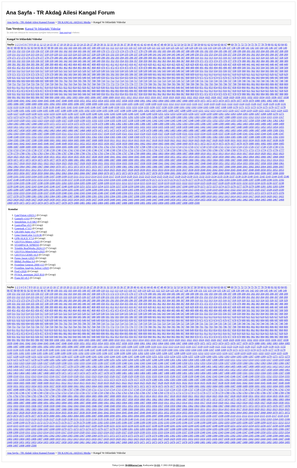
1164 (200, 107)
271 (14, 57)
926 (272, 90)
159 (52, 51)
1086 (16, 103)
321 (248, 57)
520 (56, 70)
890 (103, 90)
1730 (275, 146)
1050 (76, 100)
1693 (52, 146)
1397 (209, 123)
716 (131, 80)
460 (56, 67)
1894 (154, 159)
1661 (136, 143)
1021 (183, 97)
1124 (241, 103)
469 (98, 67)
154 (28, 51)
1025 (207, 97)
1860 (227, 156)
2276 (233, 186)
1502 (10, 133)
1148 (105, 107)
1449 (245, 126)
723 (164, 80)
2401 (154, 196)
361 (155, 60)
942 (66, 93)
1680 (251, 143)
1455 (281, 126)
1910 (251, 159)
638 (47, 77)
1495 (245, 130)
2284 (281, 186)
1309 (233, 117)
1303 (197, 117)
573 (23, 74)
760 (56, 84)
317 (230, 57)
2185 (239, 179)
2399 (142, 196)
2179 (203, 179)
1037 (280, 97)
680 (244, 77)
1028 (225, 97)
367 (183, 60)
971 (202, 93)
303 (164, 57)
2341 (70, 192)
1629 (221, 140)
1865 (257, 156)
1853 (184, 156)
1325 (52, 120)
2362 (197, 192)
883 (70, 90)
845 (173, 87)
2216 (148, 183)
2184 (233, 179)
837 (136, 87)
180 (150, 51)
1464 (58, 130)
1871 (16, 159)
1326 (58, 120)
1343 (160, 120)
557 (230, 70)
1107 (142, 103)
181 (155, 51)
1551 (28, 136)
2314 (184, 189)
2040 (203, 169)
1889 (124, 159)
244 (169, 54)
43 (145, 44)
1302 (191, 117)
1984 (142, 166)
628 (281, 74)
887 (89, 90)
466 (84, 67)
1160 (176, 107)
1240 (94, 113)
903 (164, 90)
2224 (196, 183)
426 (178, 64)
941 (61, 93)
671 (202, 77)
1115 (188, 103)
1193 (93, 110)
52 (175, 44)
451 (14, 67)
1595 (16, 140)
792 (206, 84)
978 (234, 93)
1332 (94, 120)
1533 (196, 133)
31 (105, 44)
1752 (130, 150)
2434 (76, 199)
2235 (263, 183)
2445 (142, 199)
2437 (94, 199)
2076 (142, 173)
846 (178, 87)
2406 (184, 196)
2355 (154, 192)
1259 (209, 113)
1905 (221, 159)
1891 (136, 159)
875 (33, 90)
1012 (129, 97)
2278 (245, 186)
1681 (257, 143)
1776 (275, 150)
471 (108, 67)
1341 (148, 120)
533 (117, 70)
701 (61, 80)
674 (216, 77)
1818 (251, 153)
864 (262, 87)
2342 (76, 192)
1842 (118, 156)
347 (89, 60)
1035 (268, 97)
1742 (70, 150)
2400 (148, 196)
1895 (160, 159)
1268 (263, 113)
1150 (116, 107)
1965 (28, 166)
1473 (112, 130)
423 (164, 64)
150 (9, 51)
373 (211, 60)
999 (52, 97)
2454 (197, 199)
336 (37, 60)
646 (84, 77)
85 (286, 44)
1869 (281, 156)
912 (206, 90)
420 (150, 64)
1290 (118, 117)
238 (141, 54)
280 (56, 57)
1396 (203, 123)
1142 (69, 107)
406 (84, 64)
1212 (207, 110)
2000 (239, 166)
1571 (148, 136)
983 (258, 93)
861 (248, 87)
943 (70, 93)
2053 (281, 169)
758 (47, 84)
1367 (28, 123)
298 (141, 57)
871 (14, 90)
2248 (64, 186)
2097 (269, 173)
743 (258, 80)
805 (267, 84)
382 (253, 60)
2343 (82, 192)
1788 (70, 153)
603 (164, 74)
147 (276, 47)
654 (122, 77)
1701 (100, 146)
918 (234, 90)
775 (127, 84)
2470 (16, 202)
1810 (203, 153)
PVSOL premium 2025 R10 (29, 274)
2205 (82, 183)
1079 (251, 100)
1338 (130, 120)
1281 (64, 117)
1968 (46, 166)
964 (169, 93)
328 (281, 57)
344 (75, 60)
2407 (191, 196)
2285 (10, 189)
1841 (112, 156)
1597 (28, 140)
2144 (274, 176)
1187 (57, 110)
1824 (10, 156)
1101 (106, 103)
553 (211, 70)
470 (103, 67)
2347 (106, 192)
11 (38, 44)
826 (84, 87)
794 (216, 84)
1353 (221, 120)
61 (205, 44)
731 (201, 80)
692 (19, 80)
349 (98, 60)
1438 (179, 126)
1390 (167, 123)
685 (267, 77)
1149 (110, 107)
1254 (179, 113)
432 (206, 64)
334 (28, 60)
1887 (112, 159)
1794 (106, 153)
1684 (275, 143)
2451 (179, 199)
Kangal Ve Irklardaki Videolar (42, 28)
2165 (118, 179)
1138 (45, 107)
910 (197, 90)
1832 (58, 156)
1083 (275, 100)
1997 (221, 166)
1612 (118, 140)
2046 (239, 169)
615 (220, 74)
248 (187, 54)
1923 (52, 163)
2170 (148, 179)
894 (122, 90)
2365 (215, 192)
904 (169, 90)
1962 (10, 166)
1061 (142, 100)
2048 (251, 169)
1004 (81, 97)
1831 (52, 156)
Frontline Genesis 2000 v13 (29, 264)
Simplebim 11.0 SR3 (25, 221)
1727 (257, 146)
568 (281, 70)
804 (263, 84)
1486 (191, 130)
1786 (58, 153)
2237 (275, 183)
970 (197, 93)
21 (71, 44)
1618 (154, 140)
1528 (166, 133)
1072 (209, 100)
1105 (130, 103)
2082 (179, 173)
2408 (197, 196)
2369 (239, 192)
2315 (190, 189)
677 (230, 77)
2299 (94, 189)
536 (131, 70)
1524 (142, 133)
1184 (39, 110)
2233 (251, 183)
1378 (94, 123)
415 (126, 64)
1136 (33, 107)
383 (258, 60)
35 (118, 44)
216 (37, 54)
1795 (112, 153)
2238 (281, 183)
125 (172, 47)
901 (155, 90)
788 (188, 84)
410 (103, 64)
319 (239, 57)
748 (281, 80)
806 (272, 84)
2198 (40, 183)
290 (103, 57)
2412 (221, 196)
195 (220, 51)
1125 (247, 103)
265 (267, 54)
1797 (124, 153)
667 (183, 77)
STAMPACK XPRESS (26, 244)
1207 (176, 110)
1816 (239, 153)
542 (159, 70)
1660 (130, 143)
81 (272, 44)
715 (126, 80)
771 (108, 84)
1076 (233, 100)
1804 (167, 153)
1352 (215, 120)
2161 (94, 179)
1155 (146, 107)
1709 (148, 146)
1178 (283, 107)
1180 (16, 110)
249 (192, 54)
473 (117, 67)
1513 (76, 133)
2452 (184, 199)
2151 (34, 179)
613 (211, 74)
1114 (182, 103)
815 (33, 87)
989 (286, 93)
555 (220, 70)
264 (262, 54)
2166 (124, 179)
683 (258, 77)
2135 (220, 176)
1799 (136, 153)
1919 (28, 163)
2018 (70, 169)
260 (244, 54)
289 (98, 57)
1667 (173, 143)
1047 (58, 100)
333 (23, 60)
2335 (34, 192)
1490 (215, 130)
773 (117, 84)
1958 (263, 163)
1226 (10, 113)
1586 (239, 136)
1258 (203, 113)
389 (286, 60)
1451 (257, 126)
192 (206, 51)
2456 (209, 199)
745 (267, 80)
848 (187, 87)
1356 (239, 120)
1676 (227, 143)
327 (277, 57)
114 (121, 47)
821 (61, 87)
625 (267, 74)
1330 (82, 120)
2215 (142, 183)
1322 (34, 120)
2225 (203, 183)
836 (131, 87)
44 (148, 44)
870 (9, 90)
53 (178, 44)
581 (61, 74)
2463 (251, 199)
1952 (227, 163)
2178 (197, 179)
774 (122, 84)
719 (145, 80)
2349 (118, 192)
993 (23, 97)
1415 (40, 126)
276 (37, 57)
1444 (215, 126)
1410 (10, 126)
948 (94, 93)
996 (37, 97)
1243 (112, 113)
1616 (142, 140)
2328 (269, 189)
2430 (52, 199)
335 (33, 60)
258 (234, 54)
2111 (76, 176)
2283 (275, 186)
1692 (46, 146)
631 (14, 77)
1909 (245, 159)
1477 (136, 130)
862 (253, 87)
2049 (257, 169)
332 (19, 60)
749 (286, 80)
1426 (106, 126)
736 (225, 80)
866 (272, 87)
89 (18, 47)
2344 (88, 192)
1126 (253, 103)
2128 (177, 176)
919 (239, 90)
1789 (76, 153)
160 (56, 51)
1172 (247, 107)
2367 (227, 192)
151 (14, 51)
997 (42, 97)
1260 (215, 113)
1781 (28, 153)
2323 (239, 189)
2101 (16, 176)
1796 (118, 153)
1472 (106, 130)
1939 (148, 163)
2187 (251, 179)
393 (23, 64)
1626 (203, 140)
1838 (94, 156)
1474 (118, 130)
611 (202, 74)
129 (191, 47)
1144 (81, 107)
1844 (130, 156)
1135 (27, 107)
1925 (64, 163)
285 (80, 57)
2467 (275, 199)
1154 (140, 107)
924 (262, 90)
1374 (70, 123)
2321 (227, 189)
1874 (34, 159)
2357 (167, 192)
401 (61, 64)
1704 (118, 146)
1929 (88, 163)
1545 (269, 133)
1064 (160, 100)
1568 (130, 136)
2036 (179, 169)
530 (103, 70)
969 (192, 93)
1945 (184, 163)
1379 (100, 123)
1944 (179, 163)
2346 (100, 192)
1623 (184, 140)
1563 (100, 136)
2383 (46, 196)
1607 (88, 140)
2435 (82, 199)
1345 (173, 120)
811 (14, 87)
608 (188, 74)
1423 (88, 126)
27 (91, 44)
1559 (76, 136)
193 (211, 51)
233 (117, 54)
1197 (116, 110)
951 (108, 93)
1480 (154, 130)
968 (188, 93)
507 (277, 67)
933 (23, 93)
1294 (142, 117)
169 (98, 51)
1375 (76, 123)
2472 (28, 202)
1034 (262, 97)
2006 (275, 166)
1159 (170, 107)
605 (173, 74)
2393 (106, 196)
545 (173, 70)
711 (108, 80)
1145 (87, 107)
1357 (245, 120)
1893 (148, 159)
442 (253, 64)
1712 (166, 146)
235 (126, 54)
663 (164, 77)
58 (195, 44)
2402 (160, 196)
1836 (82, 156)
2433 (70, 199)
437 (230, 64)
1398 (215, 123)
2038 (190, 169)
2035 (172, 169)
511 (14, 70)
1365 (16, 123)
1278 (46, 117)
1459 (28, 130)
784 (169, 84)
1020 (177, 97)
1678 (239, 143)
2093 (245, 173)
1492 (227, 130)
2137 (232, 176)
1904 (215, 159)
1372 (58, 123)
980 (244, 93)
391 (14, 64)
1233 (52, 113)
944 (75, 93)
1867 (269, 156)
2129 (183, 176)
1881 (76, 159)
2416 (245, 196)
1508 (46, 133)
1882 (82, 159)
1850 (167, 156)
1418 (58, 126)
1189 (69, 110)
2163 (106, 179)
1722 (227, 146)
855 (220, 87)
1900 (191, 159)
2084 (191, 173)
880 (56, 90)
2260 (136, 186)
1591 (269, 136)
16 (54, 44)
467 (89, 67)
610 (197, 74)
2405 (179, 196)
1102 (112, 103)
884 (75, 90)
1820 (263, 153)
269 (286, 54)
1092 (52, 103)
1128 (265, 103)
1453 (269, 126)
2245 (46, 186)
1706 (130, 146)
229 (98, 54)
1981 (124, 166)
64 (215, 44)
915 (220, 90)
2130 (189, 176)
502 (253, 67)
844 (169, 87)
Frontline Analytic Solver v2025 (31, 267)
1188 (63, 110)
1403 (245, 123)
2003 (257, 166)
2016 (58, 169)
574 (28, 74)
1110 (159, 103)
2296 (76, 189)
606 (178, 74)
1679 (245, 143)
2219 (166, 183)
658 (141, 77)
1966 (34, 166)
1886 (106, 159)
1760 (179, 150)
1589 (257, 136)
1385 (136, 123)
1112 (171, 103)
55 (185, 44)
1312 (251, 117)
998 (47, 97)
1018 (165, 97)
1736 (34, 150)
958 (141, 93)
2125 (159, 176)
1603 (64, 140)
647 (89, 77)
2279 (251, 186)
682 (253, 77)
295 (127, 57)
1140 (57, 107)
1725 (245, 146)
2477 (58, 202)
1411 (16, 126)
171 (108, 51)
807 (277, 84)
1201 (140, 110)
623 (258, 74)
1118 (206, 103)
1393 (184, 123)
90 (22, 47)
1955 (245, 163)
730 (197, 80)
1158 (164, 107)
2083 (184, 173)
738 (234, 80)
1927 (76, 163)
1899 (184, 159)
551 (201, 70)
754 (28, 84)
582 (66, 74)
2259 (130, 186)
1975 (88, 166)
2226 (209, 183)
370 (197, 60)
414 (122, 64)
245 (173, 54)
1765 (209, 150)
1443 (209, 126)
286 (84, 57)
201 (248, 51)
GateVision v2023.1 (25, 215)
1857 (209, 156)
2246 (52, 186)
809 (286, 84)
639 (52, 77)
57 (192, 44)
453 (23, 67)
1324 (46, 120)
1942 (167, 163)
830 (103, 87)
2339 (58, 192)
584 (75, 74)
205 (267, 51)
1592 (275, 136)
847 (183, 87)
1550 (22, 136)
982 (253, 93)
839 (145, 87)
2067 (88, 173)
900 (150, 90)
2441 (118, 199)
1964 (22, 166)
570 (9, 74)
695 (33, 80)
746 (272, 80)
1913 (269, 159)
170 (103, 51)
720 (150, 80)
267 (277, 54)
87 (12, 47)
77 (259, 44)
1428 (118, 126)
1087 (22, 103)
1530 (179, 133)
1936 (130, 163)
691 (14, 80)
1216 (231, 110)
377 (230, 60)
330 (9, 60)
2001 (245, 166)
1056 (112, 100)
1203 (152, 110)
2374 (269, 192)
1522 (130, 133)
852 (206, 87)
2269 (191, 186)
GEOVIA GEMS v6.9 (26, 254)
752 (19, 84)
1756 (154, 150)
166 (84, 51)
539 (145, 70)
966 (178, 93)
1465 (64, 130)
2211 (118, 183)
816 (37, 87)
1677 (233, 143)
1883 (88, 159)
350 (103, 60)
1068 (184, 100)
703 (70, 80)
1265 (245, 113)
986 (272, 93)
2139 (244, 176)
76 (255, 44)
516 (37, 70)
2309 (154, 189)
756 (37, 84)
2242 (28, 186)
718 (141, 80)
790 (197, 84)
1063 (154, 100)
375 (220, 60)
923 (258, 90)
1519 (112, 133)
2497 (179, 202)
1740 (58, 150)
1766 (215, 150)
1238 (82, 113)
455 (33, 67)
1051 (82, 100)
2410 (209, 196)
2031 (148, 169)
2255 (106, 186)
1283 (76, 117)
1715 (184, 146)
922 (253, 90)
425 (173, 64)
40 (135, 44)
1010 (117, 97)
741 (248, 80)
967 (183, 93)
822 (66, 87)
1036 (274, 97)
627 (277, 74)
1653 (88, 143)
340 (56, 60)
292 (113, 57)
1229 (28, 113)
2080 (167, 173)
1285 (88, 117)
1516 (94, 133)
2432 (64, 199)
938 (47, 93)
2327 (263, 189)
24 (81, 44)
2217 (154, 183)
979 (239, 93)
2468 (281, 199)
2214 (136, 183)
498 (234, 67)
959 (145, 93)
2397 (130, 196)
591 (108, 74)
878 (47, 90)
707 (89, 80)
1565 (112, 136)
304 (169, 57)
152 (19, 51)
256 (225, 54)
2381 (34, 196)
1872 (22, 159)
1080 (257, 100)
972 (206, 93)
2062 (58, 173)
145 (266, 47)
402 (66, 64)
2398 (136, 196)
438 (234, 64)
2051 (269, 169)
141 (247, 47)
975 (220, 93)
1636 (263, 140)
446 (272, 64)
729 (192, 80)
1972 (70, 166)
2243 (34, 186)
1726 (251, 146)
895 (127, 90)
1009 (111, 97)
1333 (100, 120)
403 (70, 64)
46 (155, 44)
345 (80, 60)
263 (258, 54)
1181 (22, 110)
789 (192, 84)
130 (196, 47)
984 (263, 93)
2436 (88, 199)
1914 (275, 159)
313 (211, 57)
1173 (253, 107)
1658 (118, 143)
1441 (196, 126)
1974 (82, 166)
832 (112, 87)
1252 (167, 113)
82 (276, 44)
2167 (130, 179)
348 (94, 60)
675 (220, 77)
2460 (233, 199)
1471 (100, 130)
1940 (154, 163)
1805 (173, 153)
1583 (221, 136)
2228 (221, 183)
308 (188, 57)
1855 (197, 156)
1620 (166, 140)
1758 (167, 150)
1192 (87, 110)
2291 (46, 189)
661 (155, 77)
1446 (227, 126)
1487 (197, 130)
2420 (269, 196)
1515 (88, 133)
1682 (263, 143)
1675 (221, 143)
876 (37, 90)
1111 (165, 103)
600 (150, 74)
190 (197, 51)
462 (66, 67)
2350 (124, 192)
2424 (16, 199)
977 (230, 93)
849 (192, 87)
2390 (88, 196)
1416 (46, 126)
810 (9, 87)
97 (45, 47)
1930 (94, 163)
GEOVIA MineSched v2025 (29, 251)
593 (117, 74)
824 (75, 87)
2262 (148, 186)
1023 (195, 97)
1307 (221, 117)
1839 (100, 156)
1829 (40, 156)
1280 (58, 117)
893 (117, 90)
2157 (70, 179)
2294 (64, 189)
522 (66, 70)
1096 (76, 103)
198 (234, 51)
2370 (245, 192)
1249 (148, 113)
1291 (124, 117)
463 (70, 67)
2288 (28, 189)
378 (234, 60)
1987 (160, 166)
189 (192, 51)
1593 (281, 136)
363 (164, 60)
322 (253, 57)
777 (136, 84)
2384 (52, 196)
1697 (76, 146)
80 (269, 44)
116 (130, 47)
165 (80, 51)
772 (113, 84)
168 (94, 51)
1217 (237, 110)
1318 (10, 120)
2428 (40, 199)
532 (112, 70)
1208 (182, 110)
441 (248, 64)
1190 (75, 110)
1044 (40, 100)
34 (115, 44)
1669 (184, 143)
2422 (281, 196)
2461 (239, 199)
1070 (197, 100)
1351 (209, 120)
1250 (154, 113)
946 (84, 93)
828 (94, 87)
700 (56, 80)
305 (173, 57)
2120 (129, 176)
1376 (82, 123)
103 (70, 47)
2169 (142, 179)
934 (28, 93)
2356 (160, 192)
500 (244, 67)
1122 (230, 103)
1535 (209, 133)
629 (286, 74)
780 (150, 84)
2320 (221, 189)
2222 (184, 183)
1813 (221, 153)
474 (122, 67)
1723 (233, 146)
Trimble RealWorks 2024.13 (29, 248)
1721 (221, 146)
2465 (263, 199)
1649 (64, 143)
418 (141, 64)
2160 (88, 179)
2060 (46, 173)
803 (258, 84)
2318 (209, 189)
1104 (124, 103)
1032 (249, 97)
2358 (173, 192)
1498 (263, 130)
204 (263, 51)
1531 (184, 133)
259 (239, 54)
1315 (269, 117)
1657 (112, 143)
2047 (245, 169)
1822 (275, 153)
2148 (16, 179)
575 (33, 74)
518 (47, 70)
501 (248, 67)
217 (42, 54)
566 (272, 70)
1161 (182, 107)
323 (258, 57)
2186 (245, 179)
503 (258, 67)
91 (25, 47)
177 (136, 51)
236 (131, 54)
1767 (221, 150)
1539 (233, 133)
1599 (40, 140)
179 (145, 51)
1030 (237, 97)
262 (253, 54)
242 (159, 54)
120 (149, 47)
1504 (22, 133)
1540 (239, 133)
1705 (124, 146)
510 (9, 70)
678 (234, 77)
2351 (130, 192)
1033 (255, 97)
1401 (233, 123)
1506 (34, 133)
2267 (179, 186)
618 (234, 74)
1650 (70, 143)
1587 (245, 136)
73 (245, 44)
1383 (124, 123)
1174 (259, 107)
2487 (118, 202)
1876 (46, 159)
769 (98, 84)
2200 (52, 183)
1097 (82, 103)
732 (206, 80)
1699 (88, 146)
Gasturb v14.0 (22, 218)
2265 (167, 186)
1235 (64, 113)
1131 (283, 103)
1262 (227, 113)
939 (52, 93)
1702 (106, 146)
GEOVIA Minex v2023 (27, 241)
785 (173, 84)
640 (56, 77)
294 (122, 57)
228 (94, 54)
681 (248, 77)
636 (37, 77)
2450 (173, 199)
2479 (70, 202)
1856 (203, 156)
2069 (100, 173)
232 (112, 54)
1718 (203, 146)
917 (230, 90)
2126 (165, 176)
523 (70, 70)
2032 (154, 169)
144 (261, 47)
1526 (154, 133)
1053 (94, 100)
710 (103, 80)
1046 (52, 100)
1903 (209, 159)
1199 (128, 110)
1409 (281, 123)
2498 (184, 202)
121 (154, 47)
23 (78, 44)
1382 (118, 123)
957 (136, 93)
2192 (281, 179)
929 (286, 90)
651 (108, 77)
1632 (239, 140)
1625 (196, 140)
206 (272, 51)
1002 (69, 97)
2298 (88, 189)
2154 (52, 179)
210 (9, 54)
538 (141, 70)
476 (131, 67)
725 (173, 80)
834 (122, 87)
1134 (22, 107)
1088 (28, 103)
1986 (154, 166)
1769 (233, 150)
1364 (10, 123)
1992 (191, 166)
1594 (10, 140)
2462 (245, 199)
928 (281, 90)
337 (42, 60)
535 (126, 70)
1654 (94, 143)
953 (117, 93)
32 (108, 44)
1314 (263, 117)
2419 (263, 196)
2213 (130, 183)
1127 (259, 103)
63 (212, 44)
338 (47, 60)
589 (98, 74)
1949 (209, 163)
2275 (227, 186)
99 (52, 47)
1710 (154, 146)
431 (201, 64)
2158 (76, 179)
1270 (275, 113)
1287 (100, 117)
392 (19, 64)
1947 (197, 163)
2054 (10, 173)
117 (135, 47)
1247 (136, 113)
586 (84, 74)
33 (111, 44)
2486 (112, 202)
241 (155, 54)
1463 (52, 130)
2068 (94, 173)
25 (85, 44)
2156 (64, 179)
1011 (123, 97)
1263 (233, 113)
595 (127, 74)
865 (267, 87)
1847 (148, 156)
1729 (269, 146)
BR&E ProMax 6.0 (24, 261)
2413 (227, 196)
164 (75, 51)
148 (280, 47)
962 (159, 93)
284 (75, 57)
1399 (221, 123)
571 (14, 74)
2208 (100, 183)
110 (103, 47)
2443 (130, 199)
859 (239, 87)
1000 (57, 97)
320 (244, 57)
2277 (239, 186)
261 (248, 54)
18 (61, 44)
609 (192, 74)
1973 (76, 166)
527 (89, 70)
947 (89, 93)
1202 (146, 110)
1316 (275, 117)
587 (89, 74)
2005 (269, 166)
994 (28, 97)
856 (225, 87)
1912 (263, 159)
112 (112, 47)
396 (37, 64)
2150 (28, 179)
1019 (171, 97)
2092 (239, 173)
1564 (106, 136)
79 (265, 44)
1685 (281, 143)
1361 (269, 120)
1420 (70, 126)
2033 (160, 169)
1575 (173, 136)
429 (192, 64)
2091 (233, 173)
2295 (70, 189)
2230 (233, 183)
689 (286, 77)
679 (239, 77)
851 (201, 87)
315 (220, 57)
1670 (191, 143)
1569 (136, 136)
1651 (76, 143)
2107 (52, 176)
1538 (227, 133)
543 (164, 70)
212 (18, 54)
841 (155, 87)
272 (19, 57)
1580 (203, 136)
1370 (46, 123)
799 (239, 84)
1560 (82, 136)
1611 (112, 140)
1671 (197, 143)
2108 (58, 176)
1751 (124, 150)
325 (267, 57)
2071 (112, 173)
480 (150, 67)
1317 (281, 117)
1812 (215, 153)
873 (23, 90)
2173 (167, 179)
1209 (189, 110)
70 (235, 44)
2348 (112, 192)
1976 (94, 166)
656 (131, 77)
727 (183, 80)
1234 (58, 113)
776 (131, 84)
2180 (209, 179)
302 (159, 57)
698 (47, 80)
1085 (10, 103)
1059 (130, 100)
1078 (245, 100)
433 (211, 64)
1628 (215, 140)
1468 (82, 130)
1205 (164, 110)
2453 (191, 199)
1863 (245, 156)
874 (28, 90)
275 (33, 57)
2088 (215, 173)
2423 (10, 199)
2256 (112, 186)
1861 (233, 156)
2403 (167, 196)
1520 (118, 133)
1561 (88, 136)
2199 (46, 183)
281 (61, 57)
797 (230, 84)
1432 (142, 126)
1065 (167, 100)
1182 (27, 110)
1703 (112, 146)
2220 (172, 183)
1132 (10, 107)
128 (186, 47)
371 (202, 60)
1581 (209, 136)
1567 (124, 136)
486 (178, 67)
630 (9, 77)
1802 (154, 153)
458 (47, 67)
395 (33, 64)
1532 (190, 133)
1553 (40, 136)
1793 (100, 153)
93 (32, 47)
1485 (184, 130)
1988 (167, 166)
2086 (203, 173)
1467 (76, 130)
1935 (124, 163)
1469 (88, 130)
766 (84, 84)
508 (281, 67)
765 (80, 84)
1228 (22, 113)
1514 (82, 133)
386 (272, 60)
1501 (281, 130)
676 (225, 77)
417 (136, 64)
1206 (170, 110)
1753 (136, 150)
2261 (142, 186)
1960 (275, 163)
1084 (281, 100)
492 (206, 67)
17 (58, 44)
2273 (215, 186)
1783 (40, 153)
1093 (58, 103)
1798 (130, 153)
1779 (16, 153)
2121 (135, 176)
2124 (153, 176)
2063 (64, 173)
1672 (203, 143)
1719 (209, 146)
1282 (70, 117)
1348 (191, 120)
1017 (159, 97)
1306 (215, 117)
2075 (136, 173)
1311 (245, 117)
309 (192, 57)
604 (169, 74)
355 (127, 60)
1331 (88, 120)
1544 (263, 133)
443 (258, 64)
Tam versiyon (65, 32)
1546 (275, 133)
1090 (40, 103)
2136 (226, 176)
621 (248, 74)
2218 (160, 183)
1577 (184, 136)
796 (225, 84)
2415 (239, 196)
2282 (269, 186)
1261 (221, 113)
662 (159, 77)
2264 (160, 186)
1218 (243, 110)
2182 (221, 179)
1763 (197, 150)
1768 (227, 150)
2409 (203, 196)
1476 (130, 130)
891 (108, 90)
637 (42, 77)
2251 (82, 186)
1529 (172, 133)
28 (94, 44)
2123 (147, 176)
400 (56, 64)
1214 (219, 110)
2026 (118, 169)
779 (145, 84)
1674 (215, 143)
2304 (124, 189)
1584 (227, 136)
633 (23, 77)
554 (216, 70)
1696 (70, 146)
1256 (191, 113)
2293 (58, 189)
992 (19, 97)
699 (52, 80)
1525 (148, 133)
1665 (160, 143)
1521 (124, 133)
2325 (251, 189)
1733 (16, 150)
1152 (128, 107)
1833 (64, 156)
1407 (269, 123)
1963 (16, 166)
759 (52, 84)
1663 (148, 143)
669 (192, 77)
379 (239, 60)
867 (277, 87)
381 (248, 60)
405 (80, 64)
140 (243, 47)
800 (244, 84)
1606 (82, 140)
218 (47, 54)
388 (281, 60)
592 (113, 74)
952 (113, 93)
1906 (227, 159)
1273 (16, 117)
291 (108, 57)
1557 (64, 136)
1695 (64, 146)
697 (42, 80)
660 (150, 77)
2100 (10, 176)
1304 (203, 117)
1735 (28, 150)
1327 (64, 120)
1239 (88, 113)
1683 (269, 143)
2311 (167, 189)
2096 (263, 173)
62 (208, 44)
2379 (22, 196)
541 (155, 70)
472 (113, 67)
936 (37, 93)
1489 (209, 130)
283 (70, 57)
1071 (203, 100)
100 (56, 47)
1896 (167, 159)
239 (145, 54)
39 (131, 44)
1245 (124, 113)
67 (225, 44)
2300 (100, 189)
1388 (154, 123)
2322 (233, 189)
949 (98, 93)
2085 (197, 173)
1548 (10, 136)
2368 (233, 192)
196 (225, 51)
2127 (171, 176)
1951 (221, 163)
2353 (142, 192)
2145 (280, 176)
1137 (39, 107)
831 (108, 87)
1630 (227, 140)
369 (192, 60)
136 (224, 47)
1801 (148, 153)
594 (122, 74)
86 (8, 47)
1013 (135, 97)
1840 (106, 156)
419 (145, 64)
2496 (173, 202)
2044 (227, 169)
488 (188, 67)
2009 (16, 169)
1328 (70, 120)
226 (84, 54)
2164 (112, 179)
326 (272, 57)
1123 (235, 103)
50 (168, 44)
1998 (227, 166)
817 (42, 87)
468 (94, 67)
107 (89, 47)
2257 (118, 186)
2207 (94, 183)
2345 (94, 192)
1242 (106, 113)
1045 (46, 100)
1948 (203, 163)
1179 (10, 110)
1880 (70, 159)
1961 (281, 163)
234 (122, 54)
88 (15, 47)
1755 (148, 150)
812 (18, 87)
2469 (10, 202)
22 (74, 44)
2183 (227, 179)
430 (197, 64)
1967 (40, 166)
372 (206, 60)
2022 (94, 169)
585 (80, 74)
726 (178, 80)
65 (219, 44)
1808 (191, 153)
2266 (173, 186)
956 (131, 93)
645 (80, 77)
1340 (142, 120)
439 (239, 64)
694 (28, 80)
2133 (208, 176)
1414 (34, 126)
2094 (251, 173)
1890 (130, 159)
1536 (215, 133)
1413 (28, 126)
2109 (64, 176)
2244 (40, 186)
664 (169, 77)
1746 (94, 150)
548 (187, 70)
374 (216, 60)
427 (183, 64)
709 (98, 80)
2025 (112, 169)
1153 (134, 107)
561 (248, 70)
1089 (34, 103)
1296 (154, 117)
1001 (63, 97)
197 (230, 51)
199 (239, 51)
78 (262, 44)
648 (94, 77)
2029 (136, 169)
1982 (130, 166)
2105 (40, 176)
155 (33, 51)
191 (202, 51)
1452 (263, 126)
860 (244, 87)
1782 (34, 153)
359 (145, 60)
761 (61, 84)
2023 (100, 169)
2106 (46, 176)
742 (253, 80)
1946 (191, 163)
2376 (281, 192)
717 (136, 80)
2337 (46, 192)
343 (70, 60)
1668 (179, 143)
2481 (82, 202)
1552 (34, 136)
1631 (233, 140)
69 (232, 44)
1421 (76, 126)
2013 (40, 169)
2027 (124, 169)
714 (122, 80)
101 (61, 47)
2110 (70, 176)
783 (164, 84)
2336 (40, 192)
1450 (251, 126)
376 (225, 60)
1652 (82, 143)
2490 (136, 202)
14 (48, 44)
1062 (148, 100)
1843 (124, 156)
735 (220, 80)
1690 (34, 146)
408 (94, 64)
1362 (275, 120)
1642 (22, 143)
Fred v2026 (20, 271)
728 (187, 80)
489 (192, 67)
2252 (88, 186)
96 (42, 47)
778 (141, 84)
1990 (179, 166)
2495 (167, 202)
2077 (148, 173)
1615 (136, 140)
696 (37, 80)
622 (253, 74)
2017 (64, 169)
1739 (52, 150)
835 (126, 87)
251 (201, 54)
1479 (148, 130)
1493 (233, 130)
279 (52, 57)
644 (75, 77)
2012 (34, 169)
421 (155, 64)
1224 (279, 110)
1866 (263, 156)
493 (211, 67)
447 (277, 64)
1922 (46, 163)
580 (56, 74)
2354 (148, 192)
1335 (112, 120)
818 (47, 87)
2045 (233, 169)
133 (210, 47)
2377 (10, 196)
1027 (219, 97)
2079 (160, 173)
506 (272, 67)
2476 (52, 202)
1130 (277, 103)
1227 (16, 113)
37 (125, 44)
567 (277, 70)
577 (42, 74)
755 (33, 84)
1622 (179, 140)
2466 (269, 199)
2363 (203, 192)
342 (66, 60)
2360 (184, 192)
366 (178, 60)
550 (197, 70)
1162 (188, 107)
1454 (275, 126)
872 (19, 90)
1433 (148, 126)
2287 (22, 189)
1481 (160, 130)
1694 (58, 146)
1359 (257, 120)
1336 (118, 120)
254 (216, 54)
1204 (158, 110)
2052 (275, 169)
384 (263, 60)
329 (286, 57)
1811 (209, 153)
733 (211, 80)
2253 (94, 186)
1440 (190, 126)
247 (183, 54)
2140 (250, 176)
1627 (209, 140)
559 (239, 70)
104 (75, 47)
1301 (184, 117)
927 (277, 90)
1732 (10, 150)
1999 (233, 166)
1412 (22, 126)
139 (238, 47)
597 (136, 74)
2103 (28, 176)
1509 (52, 133)
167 (89, 51)
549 (192, 70)
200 (244, 51)
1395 (197, 123)
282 (66, 57)
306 (178, 57)
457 (42, 67)
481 (155, 67)
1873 (28, 159)
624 (262, 74)
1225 (285, 110)
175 (127, 51)
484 (169, 67)
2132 (202, 176)
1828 (34, 156)
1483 (173, 130)
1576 (179, 136)
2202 (64, 183)
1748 (106, 150)
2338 (52, 192)
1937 (136, 163)
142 (252, 47)
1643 (28, 143)
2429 (46, 199)
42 (141, 44)
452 (19, 67)
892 (113, 90)
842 (159, 87)
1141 (63, 107)
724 (169, 80)
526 (84, 70)
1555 (52, 136)
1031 (243, 97)
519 (51, 70)
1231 (40, 113)
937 (42, 93)
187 (183, 51)
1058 (124, 100)
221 (61, 54)
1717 (196, 146)
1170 (235, 107)
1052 (88, 100)
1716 (190, 146)
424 (169, 64)
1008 (105, 97)
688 (281, 77)
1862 (239, 156)
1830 (46, 156)
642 (66, 77)
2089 (221, 173)
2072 (118, 173)
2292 (52, 189)
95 (38, 47)
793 (211, 84)
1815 (233, 153)
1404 (251, 123)
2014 (46, 169)
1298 (167, 117)
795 (220, 84)
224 (75, 54)
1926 (70, 163)
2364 (209, 192)
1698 (82, 146)
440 (244, 64)
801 (248, 84)
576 (37, 74)
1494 (239, 130)
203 (258, 51)
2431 (58, 199)
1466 (70, 130)
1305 (209, 117)
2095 (257, 173)
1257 (197, 113)
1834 (70, 156)
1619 (160, 140)
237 (136, 54)
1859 (221, 156)
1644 (34, 143)
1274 (22, 117)
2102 (22, 176)
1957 (257, 163)
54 (182, 44)
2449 (167, 199)
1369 (40, 123)
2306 (136, 189)
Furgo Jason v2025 (24, 258)
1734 (22, 150)
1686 (10, 146)
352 (113, 60)
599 (145, 74)
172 (113, 51)
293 (117, 57)
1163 (194, 107)
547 (183, 70)
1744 (82, 150)
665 (173, 77)
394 (28, 64)
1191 (81, 110)
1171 (241, 107)
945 (80, 93)
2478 (64, 202)
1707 (136, 146)
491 (202, 67)
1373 (64, 123)
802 (253, 84)
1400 (227, 123)
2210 (112, 183)
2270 (197, 186)
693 (23, 80)
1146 (93, 107)
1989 (173, 166)
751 (14, 84)
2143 (268, 176)
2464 (257, 199)
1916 (10, 163)
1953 (233, 163)
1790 (82, 153)
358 (141, 60)
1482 (167, 130)
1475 (124, 130)
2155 (58, 179)
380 (244, 60)
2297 (82, 189)
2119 (123, 176)
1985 (148, 166)
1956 (251, 163)
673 (211, 77)
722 (159, 80)
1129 (271, 103)
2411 (215, 196)
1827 (28, 156)
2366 (221, 192)
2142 (262, 176)
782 (159, 84)
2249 (70, 186)
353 (117, 60)
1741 (64, 150)
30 (101, 44)
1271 (281, 113)
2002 (251, 166)
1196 (110, 110)
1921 (40, 163)
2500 (197, 202)
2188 (257, 179)
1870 (10, 159)
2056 (22, 173)
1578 (191, 136)
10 (34, 44)
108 (94, 47)
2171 (154, 179)
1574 (167, 136)
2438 (100, 199)
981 (248, 93)
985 (267, 93)
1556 (58, 136)
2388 (76, 196)
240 (150, 54)
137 (229, 47)
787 (183, 84)
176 (131, 51)
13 (44, 44)
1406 (263, 123)
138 (233, 47)
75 (252, 44)
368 (188, 60)
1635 (257, 140)
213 (23, 54)
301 (155, 57)
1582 (215, 136)
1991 (184, 166)
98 (48, 47)
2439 (106, 199)
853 (211, 87)
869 (286, 87)
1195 (105, 110)
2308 (148, 189)
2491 (142, 202)
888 (94, 90)
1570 (142, 136)
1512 (70, 133)
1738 (46, 150)
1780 (22, 153)
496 (225, 67)
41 (138, 44)
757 (42, 84)
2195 (22, 183)
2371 (251, 192)
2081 (173, 173)
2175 (179, 179)
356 (131, 60)
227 (89, 54)
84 (282, 44)
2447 (154, 199)
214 (28, 54)
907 (183, 90)
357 (136, 60)
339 (52, 60)
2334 (28, 192)
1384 (130, 123)
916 (225, 90)
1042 (28, 100)
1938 (142, 163)
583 (70, 74)
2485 (106, 202)
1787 (64, 153)
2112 (82, 176)
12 (41, 44)
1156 (152, 107)
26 (88, 44)
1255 (184, 113)
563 (258, 70)
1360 (263, 120)
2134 (214, 176)
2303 (118, 189)
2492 (148, 202)
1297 (160, 117)
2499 (191, 202)
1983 (136, 166)
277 (42, 57)
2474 (40, 202)
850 (197, 87)
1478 (142, 130)
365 (173, 60)
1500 (275, 130)
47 (158, 44)
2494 (160, 202)
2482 (88, 202)
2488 (124, 202)
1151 (122, 107)
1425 (100, 126)
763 (70, 84)
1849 (160, 156)
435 (220, 64)
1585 (233, 136)
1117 (200, 103)
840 (150, 87)
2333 (22, 192)
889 (98, 90)
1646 (46, 143)
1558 (70, 136)
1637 (269, 140)
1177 (277, 107)
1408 (275, 123)
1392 (179, 123)
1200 (134, 110)
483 (164, 67)
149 (285, 47)
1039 (10, 100)
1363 (281, 120)
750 (9, 84)
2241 (22, 186)
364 (169, 60)
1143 (75, 107)
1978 (106, 166)
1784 (46, 153)
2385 (58, 196)
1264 (239, 113)
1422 (82, 126)
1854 (191, 156)
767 (89, 84)
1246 (130, 113)
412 (112, 64)
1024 (201, 97)
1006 (93, 97)
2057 (28, 173)
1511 (64, 133)
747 (277, 80)
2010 (22, 169)
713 (117, 80)
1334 (106, 120)
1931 (100, 163)
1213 (213, 110)
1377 (88, 123)
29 (98, 44)
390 (9, 64)
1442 (203, 126)
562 (253, 70)
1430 (130, 126)
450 (9, 67)
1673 (209, 143)
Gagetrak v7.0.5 (23, 228)
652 (113, 77)
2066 (82, 173)
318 (234, 57)
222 (66, 54)
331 (14, 60)
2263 (154, 186)
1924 (58, 163)
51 (172, 44)
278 (47, 57)
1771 (245, 150)
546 (178, 70)
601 (155, 74)
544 (169, 70)
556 (225, 70)
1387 (148, 123)
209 (286, 51)
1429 (124, 126)
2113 (88, 176)
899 (145, 90)
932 (19, 93)
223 (70, 54)
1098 (88, 103)
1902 (203, 159)
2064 (70, 173)
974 (216, 93)
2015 (52, 169)
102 (66, 47)
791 (202, 84)
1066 (173, 100)
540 (150, 70)
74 (249, 44)
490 (197, 67)
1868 (275, 156)
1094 (64, 103)
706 (84, 80)
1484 (179, 130)
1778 (10, 153)
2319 (215, 189)
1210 (195, 110)
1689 (28, 146)
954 (122, 93)
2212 (124, 183)
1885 (100, 159)
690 (9, 80)
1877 (52, 159)
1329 (76, 120)
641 (61, 77)
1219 (249, 110)
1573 (160, 136)
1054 (100, 100)
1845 (136, 156)
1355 (233, 120)
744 (262, 80)
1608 (94, 140)
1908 (239, 159)
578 (47, 74)
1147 (99, 107)
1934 (118, 163)
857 (230, 87)
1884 (94, 159)
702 (66, 80)
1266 (251, 113)
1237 (76, 113)
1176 (271, 107)
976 (225, 93)
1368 (34, 123)
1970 (58, 166)
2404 (173, 196)
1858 (215, 156)
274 (28, 57)
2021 (88, 169)
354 (122, 60)
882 (66, 90)
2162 (100, 179)
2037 (184, 169)
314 (216, 57)
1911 (257, 159)
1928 (82, 163)
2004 (263, 166)
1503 (16, 133)
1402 (239, 123)
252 (206, 54)
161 (61, 51)
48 (161, 44)
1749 (112, 150)
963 (164, 93)
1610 (106, 140)
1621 (172, 140)
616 (225, 74)
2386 (64, 196)
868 (281, 87)
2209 (106, 183)
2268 (184, 186)
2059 (40, 173)
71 (239, 44)
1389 (160, 123)
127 (182, 47)
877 (42, 90)
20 (68, 44)
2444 (136, 199)
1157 (158, 107)
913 (211, 90)
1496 (251, 130)
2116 (105, 176)
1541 (245, 133)
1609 (100, 140)
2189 (263, 179)
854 (216, 87)
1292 (130, 117)
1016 (153, 97)
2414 (233, 196)
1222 (267, 110)
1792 (94, 153)
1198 (122, 110)
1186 (51, 110)
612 (206, 74)
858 (234, 87)
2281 (263, 186)
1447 (233, 126)
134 (215, 47)
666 (178, 77)
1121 (224, 103)
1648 (58, 143)
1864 (251, 156)
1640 (10, 143)
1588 (251, 136)
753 (23, 84)
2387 (70, 196)
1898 (179, 159)
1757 (160, 150)
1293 (136, 117)
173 (117, 51)
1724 (239, 146)
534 (122, 70)
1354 (227, 120)
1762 (191, 150)
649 (98, 77)
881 (61, 90)
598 (141, 74)
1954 (239, 163)
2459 (227, 199)
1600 (46, 140)
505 (267, 67)
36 (121, 44)
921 (248, 90)
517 (42, 70)
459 (52, 67)
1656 (106, 143)
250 (197, 54)
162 (66, 51)
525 (80, 70)
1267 (257, 113)
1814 (227, 153)
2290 (40, 189)
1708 (142, 146)
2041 (209, 169)
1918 (22, 163)
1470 (94, 130)
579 (52, 74)
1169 (229, 107)
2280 (257, 186)
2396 (124, 196)
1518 (106, 133)
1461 (40, 130)
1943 (173, 163)
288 (94, 57)
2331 (10, 192)
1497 (257, 130)
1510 (58, 133)
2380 (28, 196)
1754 (142, 150)
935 (33, 93)
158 (47, 51)
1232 (46, 113)
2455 (203, 199)
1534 (203, 133)
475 (127, 67)
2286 (16, 189)
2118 (117, 176)
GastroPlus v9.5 (23, 225)
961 (155, 93)
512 (18, 70)
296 (131, 57)
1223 (273, 110)
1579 (197, 136)
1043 (34, 100)
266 (272, 54)
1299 (173, 117)
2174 (173, 179)
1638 (275, 140)
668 (188, 77)
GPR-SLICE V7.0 (24, 238)
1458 (22, 130)
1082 (269, 100)
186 (178, 51)
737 (230, 80)
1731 (281, 146)
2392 (100, 196)
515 (33, 70)
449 (286, 64)
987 (277, 93)
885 (80, 90)
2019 (76, 169)
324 (262, 57)
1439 (184, 126)
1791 (88, 153)
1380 (106, 123)
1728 (263, 146)
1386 (142, 123)
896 (131, 90)
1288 (106, 117)
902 (159, 90)
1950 (215, 163)
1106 (136, 103)
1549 (16, 136)
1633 (245, 140)
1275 (28, 117)
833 (117, 87)
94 (35, 47)
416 (131, 64)
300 (150, 57)
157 (42, 51)
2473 (34, 202)
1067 (179, 100)
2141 (256, 176)
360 (150, 60)
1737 (40, 150)
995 (33, 97)
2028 (130, 169)
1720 (215, 146)
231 (108, 54)
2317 (203, 189)
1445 (221, 126)
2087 (209, 173)
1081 (263, 100)
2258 (124, 186)
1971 (64, 166)
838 (141, 87)
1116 (194, 103)
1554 (46, 136)
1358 (251, 120)
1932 (106, 163)
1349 (197, 120)
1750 (118, 150)
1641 (16, 143)
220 (56, 54)
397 (42, 64)
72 (242, 44)
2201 (58, 183)
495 (220, 67)
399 (52, 64)
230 (103, 54)
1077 (239, 100)
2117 (111, 176)
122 (158, 47)
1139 (51, 107)
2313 (179, 189)
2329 (275, 189)
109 (98, 47)
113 (117, 47)
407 (89, 64)
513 (23, 70)
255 (220, 54)
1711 (160, 146)
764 (75, 84)
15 (51, 44)
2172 (160, 179)
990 (9, 97)
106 (84, 47)
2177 (191, 179)
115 (126, 47)
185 (173, 51)
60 (202, 44)
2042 (215, 169)
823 (70, 87)
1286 (94, 117)
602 (159, 74)
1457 (16, 130)
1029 (231, 97)
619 (239, 74)
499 (239, 67)
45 (152, 44)
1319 (16, 120)
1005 (87, 97)
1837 (88, 156)
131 (201, 47)
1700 (94, 146)
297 (136, 57)
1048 (64, 100)
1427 (112, 126)
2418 (257, 196)
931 (14, 93)
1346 (179, 120)
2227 (215, 183)
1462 (46, 130)
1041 (22, 100)
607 (183, 74)
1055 (106, 100)
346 (84, 60)
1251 (160, 113)
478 (141, 67)
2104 (34, 176)
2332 (16, 192)
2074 (130, 173)
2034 (166, 169)
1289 (112, 117)
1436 (166, 126)
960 (150, 93)
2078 (154, 173)
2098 (275, 173)
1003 (75, 97)
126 (177, 47)
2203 (70, 183)
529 (98, 70)
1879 (64, 159)
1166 (211, 107)
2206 (88, 183)
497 (230, 67)
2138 (238, 176)
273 (23, 57)
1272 (10, 117)
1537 (221, 133)
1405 (257, 123)
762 (66, 84)
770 (103, 84)
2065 (76, 173)
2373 (263, 192)
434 (216, 64)
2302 (112, 189)
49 (165, 44)
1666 (167, 143)
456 (37, 67)
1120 (218, 103)
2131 (196, 176)
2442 (124, 199)
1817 (245, 153)
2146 (286, 176)
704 (75, 80)
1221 (261, 110)
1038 (286, 97)
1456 (10, 130)
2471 (22, 202)
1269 (269, 113)
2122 (141, 176)
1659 (124, 143)
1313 (257, 117)
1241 (100, 113)
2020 (82, 169)
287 (89, 57)
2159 (82, 179)
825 (80, 87)
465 (80, 67)
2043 (221, 169)
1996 (215, 166)
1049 (70, 100)
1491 (221, 130)
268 (281, 54)
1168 (223, 107)
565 (267, 70)
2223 (190, 183)
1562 (94, 136)
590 (103, 74)
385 (267, 60)
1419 (64, 126)
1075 (227, 100)
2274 (221, 186)
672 (206, 77)
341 (61, 60)
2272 (209, 186)
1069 (191, 100)
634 (28, 77)
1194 (99, 110)
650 (103, 77)
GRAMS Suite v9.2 (24, 231)
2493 (154, 202)
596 (131, 74)
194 (216, 51)
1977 (100, 166)
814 (28, 87)
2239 (10, 186)
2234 (257, 183)
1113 (177, 103)
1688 (22, 146)
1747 (100, 150)
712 (112, 80)
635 (33, 77)
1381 (112, 123)
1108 (148, 103)
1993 (197, 166)
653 (117, 77)
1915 (281, 159)
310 (197, 57)
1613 (124, 140)
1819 (257, 153)
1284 (82, 117)
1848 (154, 156)
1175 (265, 107)
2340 (64, 192)
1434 (154, 126)
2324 (245, 189)
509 (286, 67)
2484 (100, 202)
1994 (203, 166)
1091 (46, 103)
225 (80, 54)
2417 (251, 196)
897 (136, 90)
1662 (142, 143)
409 (98, 64)
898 (141, 90)
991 (14, 97)
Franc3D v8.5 (21, 277)
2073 (124, 173)
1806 (179, 153)
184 (169, 51)
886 (84, 90)
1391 (173, 123)
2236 (269, 183)
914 (216, 90)
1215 (225, 110)
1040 (16, 100)
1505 (28, 133)
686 (272, 77)
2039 (196, 169)
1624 (190, 140)
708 (94, 80)
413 (117, 64)
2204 (76, 183)
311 (202, 57)
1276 (34, 117)
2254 (100, 186)
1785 (52, 153)
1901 (197, 159)
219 (51, 54)
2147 (10, 179)
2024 (106, 169)
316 (225, 57)
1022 (189, 97)
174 (122, 51)
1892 (142, 159)
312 (206, 57)
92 (28, 47)
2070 (106, 173)
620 (244, 74)
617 (230, 74)
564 (262, 70)
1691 (40, 146)
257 (230, 54)
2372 (257, 192)
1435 (160, 126)
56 (188, 44)
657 (136, 77)
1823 (281, 153)
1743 (76, 150)
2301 (106, 189)
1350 (203, 120)
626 (272, 74)
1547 (281, 133)
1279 (52, 117)
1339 (136, 120)
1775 (269, 150)
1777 (281, 150)
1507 (40, 133)
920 (244, 90)
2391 (94, 196)
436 (225, 64)
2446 (148, 199)
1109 (154, 103)
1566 (118, 136)
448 (281, 64)
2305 (130, 189)
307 (183, 57)
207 (277, 51)
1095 (70, 103)
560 (244, 70)
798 (234, 84)
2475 (46, 202)
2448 (160, 199)
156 (37, 51)
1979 (112, 166)
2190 (269, 179)
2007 (281, 166)
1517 (100, 133)
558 (234, 70)
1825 (16, 156)
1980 (118, 166)
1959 (269, 163)
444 (262, 64)
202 (253, 51)
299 (145, 57)
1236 (70, 113)
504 (263, 67)
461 (61, 67)
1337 (124, 120)
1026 (213, 97)
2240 (16, 186)
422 (159, 64)
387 (277, 60)
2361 (191, 192)
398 (47, 64)
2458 (221, 199)
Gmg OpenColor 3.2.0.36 (28, 234)
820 (56, 87)
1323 (40, 120)
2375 (275, 192)
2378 (16, 196)
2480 (76, 202)
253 (211, 54)
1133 (16, 107)
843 (164, 87)
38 (128, 44)
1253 (173, 113)
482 (159, 67)
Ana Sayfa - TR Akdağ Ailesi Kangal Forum (60, 12)
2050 (263, 169)
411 (108, 64)
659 (145, 77)
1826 (22, 156)
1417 (52, 126)
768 (94, 84)
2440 (112, 199)
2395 (118, 196)
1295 (148, 117)
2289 (34, 189)
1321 (28, 120)
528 (94, 70)
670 (197, 77)
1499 (269, 130)
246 (178, 54)
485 (173, 67)
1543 (257, 133)
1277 (40, 117)
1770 (239, 150)
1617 (148, 140)
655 (127, 77)
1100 (100, 103)
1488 (203, 130)
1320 (22, 120)
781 (155, 84)
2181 (215, 179)
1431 (136, 126)
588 (94, 74)
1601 (52, 140)
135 (219, 47)
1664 (154, 143)
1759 (173, 150)
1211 (201, 110)
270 (9, 57)
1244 (118, 113)
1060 (136, 100)
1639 (281, 140)
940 (56, 93)
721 (155, 80)
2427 (34, 199)
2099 (281, 173)
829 (98, 87)
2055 (16, 173)
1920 (34, 163)
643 (70, 77)
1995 (209, 166)
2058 (34, 173)
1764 (203, 150)
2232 (245, 183)
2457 (215, 199)
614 (216, 74)
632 (19, 77)
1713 (172, 146)
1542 (251, 133)
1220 (255, 110)
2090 (227, 173)
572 (19, 74)
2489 (130, 202)
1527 (160, 133)
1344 (167, 120)
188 (188, 51)
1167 (217, 107)
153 (23, 51)
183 (164, 51)
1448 (239, 126)
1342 (154, 120)
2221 (179, 183)
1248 (142, 113)
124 (168, 47)
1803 (160, 153)
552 (206, 70)
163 (70, 51)
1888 (118, 159)
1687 (16, 146)
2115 (100, 176)
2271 (203, 186)
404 (75, 64)
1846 (142, 156)
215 (33, 54)
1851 (173, 156)
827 (89, 87)
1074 (221, 100)
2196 (28, 183)
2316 (196, 189)
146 (271, 47)
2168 (136, 179)
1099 (94, 103)
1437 (172, 126)
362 (159, 60)
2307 (142, 189)
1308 (227, 117)
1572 (154, 136)
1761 (184, 150)
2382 (40, 196)
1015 (147, 97)
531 (108, 70)
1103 (118, 103)
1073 (215, 100)
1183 (33, 110)
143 (257, 47)
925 (267, 90)
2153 (46, 179)
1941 (160, 163)
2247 (58, 186)
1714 (179, 146)
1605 (76, 140)
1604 (70, 140)
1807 (184, 153)
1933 (112, 163)
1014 (141, 97)
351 (108, 60)
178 (141, 51)
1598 (34, 140)
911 (202, 90)
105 (80, 47)
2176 (184, 179)
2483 (94, 202)
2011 (28, 169)
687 (277, 77)
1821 (269, 153)
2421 (275, 196)
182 (159, 51)
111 (108, 47)
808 (281, 84)
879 (52, 90)
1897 (173, 159)
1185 (45, 110)
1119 (212, 103)
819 (51, 87)
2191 (275, 179)
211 (14, 54)
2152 (40, 179)
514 (28, 70)
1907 (233, 159)
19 (64, 44)
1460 (34, 130)
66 (222, 44)
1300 (179, 117)
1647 (52, 143)
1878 (58, 159)
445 (267, 64)
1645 (40, 143)
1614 (130, 140)
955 (127, 93)
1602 (58, 140)
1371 (52, 123)
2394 (112, 196)
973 (211, 93)
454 (28, 67)
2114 (94, 176)
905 (173, 90)
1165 (206, 107)
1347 (184, 120)
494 (216, 67)
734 (216, 80)
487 (183, 67)
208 (281, 51)
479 (145, 67)
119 (144, 47)
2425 (22, 199)
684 (263, 77)
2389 (82, 196)
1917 (16, 163)
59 (198, 44)
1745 (88, 150)
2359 (179, 192)
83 (279, 44)
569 (286, 70)
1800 (142, 153)
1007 (99, 97)
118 (140, 47)
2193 (10, 183)
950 (103, 93)
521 (61, 70)
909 (192, 90)
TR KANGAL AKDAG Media (74, 22)
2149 (22, 179)
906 (178, 90)
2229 (227, 183)
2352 (136, 192)
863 (258, 87)
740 (244, 80)
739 (239, 80)
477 (136, 67)
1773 (257, 150)
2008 (10, 169)
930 (9, 93)
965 (173, 93)
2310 (160, 189)
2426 (28, 199)
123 (163, 47)
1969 (52, 166)
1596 (22, 140)
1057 (118, 100)
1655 (100, 143)
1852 (179, 156)
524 (75, 70)
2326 (257, 189)
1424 (94, 126)
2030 (142, 169)
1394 (191, 123)
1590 (263, 136)
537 (136, 70)
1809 (197, 153)
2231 (239, 183)
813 (23, 87)
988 (281, 93)
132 (205, 47)
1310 (239, 117)
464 (75, 67)
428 (187, 64)
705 (80, 80)
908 (188, 90)
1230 (34, 113)
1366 (22, 123)
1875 (40, 159)
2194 (16, 183)
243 (164, 54)
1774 (263, 150)
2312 (172, 189)
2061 (52, 173)
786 (178, 84)
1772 (251, 150)
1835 (76, 156)
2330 (281, 189)
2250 (76, 186)
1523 (136, 133)
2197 (34, 183)
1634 (251, 140)
